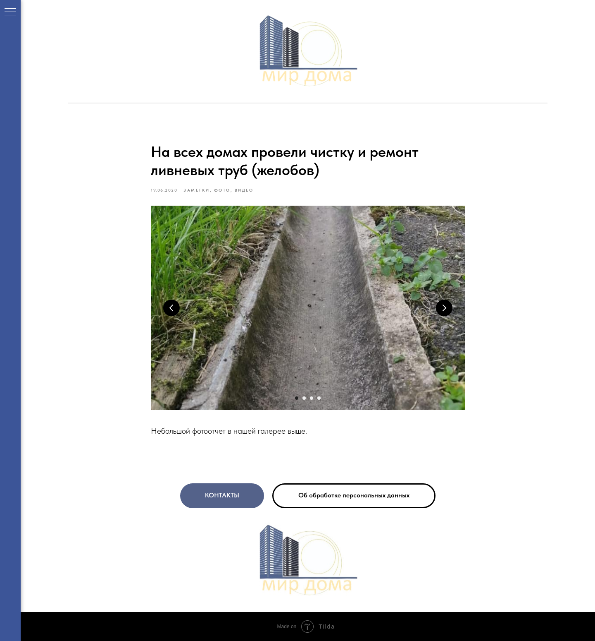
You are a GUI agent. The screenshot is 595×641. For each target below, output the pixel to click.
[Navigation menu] (10, 12)
